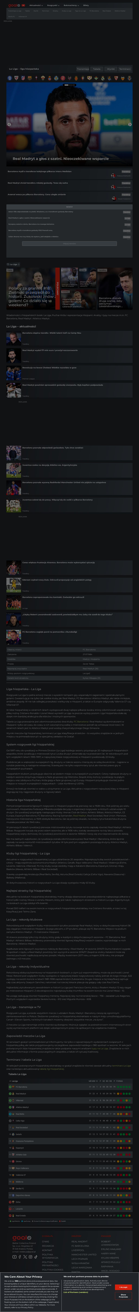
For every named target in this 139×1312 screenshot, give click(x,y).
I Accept (123, 1287)
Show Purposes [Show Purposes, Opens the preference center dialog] (123, 1296)
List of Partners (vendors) (76, 1292)
